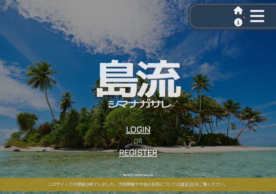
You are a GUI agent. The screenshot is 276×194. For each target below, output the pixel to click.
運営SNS (187, 184)
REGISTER (138, 152)
